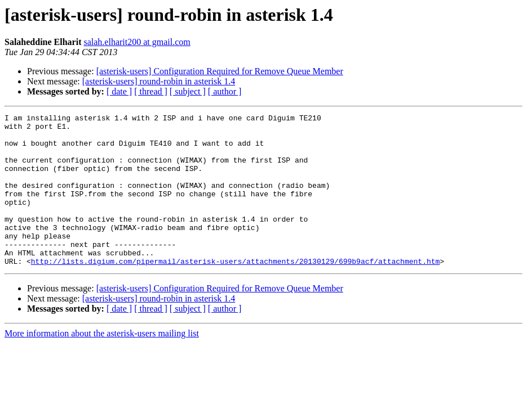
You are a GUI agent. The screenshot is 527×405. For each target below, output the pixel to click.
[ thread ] (150, 91)
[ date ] (119, 91)
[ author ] (225, 91)
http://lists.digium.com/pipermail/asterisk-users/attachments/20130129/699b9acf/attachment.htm (235, 291)
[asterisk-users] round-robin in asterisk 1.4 (159, 81)
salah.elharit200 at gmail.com (136, 42)
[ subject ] (188, 91)
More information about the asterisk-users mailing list (102, 363)
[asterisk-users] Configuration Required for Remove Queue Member (219, 71)
